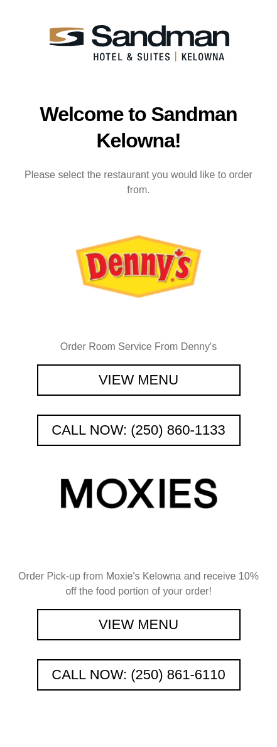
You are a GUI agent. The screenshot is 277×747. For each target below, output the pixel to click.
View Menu (138, 380)
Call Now (138, 430)
